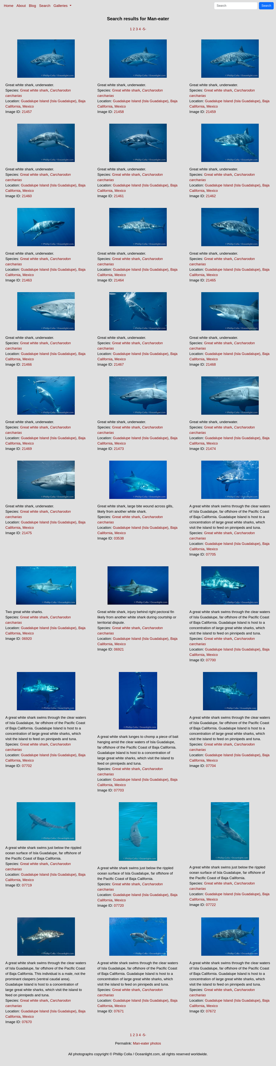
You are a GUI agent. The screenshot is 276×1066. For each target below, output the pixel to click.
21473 (119, 449)
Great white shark (34, 90)
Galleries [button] (61, 6)
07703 (119, 790)
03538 (119, 538)
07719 (27, 885)
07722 (211, 905)
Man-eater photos (147, 1043)
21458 (119, 112)
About (21, 6)
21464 (119, 280)
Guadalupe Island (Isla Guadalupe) (48, 101)
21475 (27, 533)
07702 (27, 766)
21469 (27, 449)
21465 (211, 280)
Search (44, 6)
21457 (27, 112)
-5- (144, 29)
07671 (119, 1011)
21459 (211, 112)
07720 (119, 905)
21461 (119, 196)
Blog (32, 6)
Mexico (28, 106)
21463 (27, 280)
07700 (211, 660)
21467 (119, 364)
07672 (211, 1011)
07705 (211, 554)
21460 (27, 196)
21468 (211, 364)
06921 (119, 649)
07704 (211, 766)
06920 (27, 639)
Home (8, 6)
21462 (211, 196)
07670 (27, 1022)
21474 (211, 449)
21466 (27, 364)
